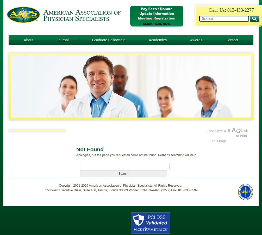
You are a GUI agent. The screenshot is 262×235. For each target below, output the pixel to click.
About (28, 40)
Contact (232, 40)
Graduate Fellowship (108, 40)
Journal (63, 40)
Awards (196, 40)
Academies (158, 40)
